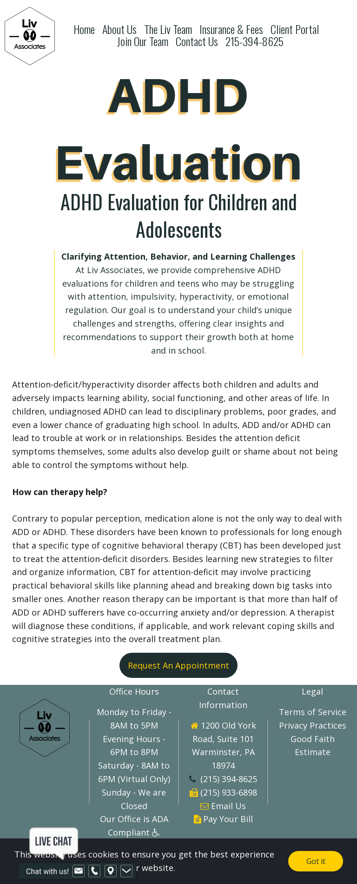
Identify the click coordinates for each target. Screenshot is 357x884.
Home (84, 29)
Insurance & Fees (231, 29)
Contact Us (197, 41)
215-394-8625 (254, 41)
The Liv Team (168, 29)
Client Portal (295, 29)
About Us (119, 29)
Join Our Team (142, 41)
